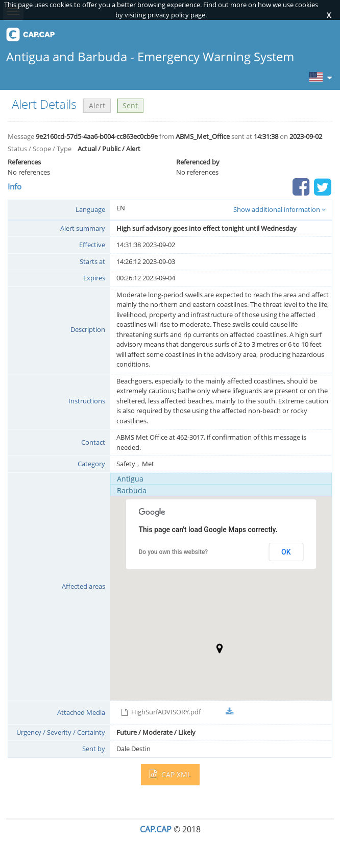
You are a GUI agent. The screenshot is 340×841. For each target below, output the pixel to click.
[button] (219, 648)
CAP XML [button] (170, 774)
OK (286, 552)
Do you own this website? (173, 552)
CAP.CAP (156, 829)
